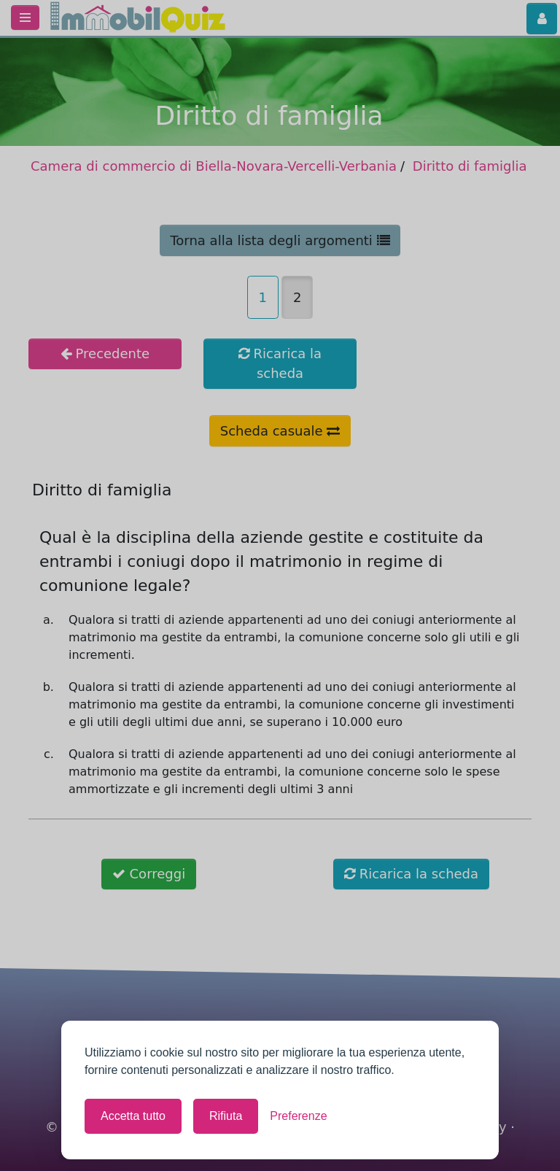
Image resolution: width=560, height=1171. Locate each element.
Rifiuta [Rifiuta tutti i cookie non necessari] (225, 1116)
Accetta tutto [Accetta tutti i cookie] (133, 1116)
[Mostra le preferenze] (298, 1116)
